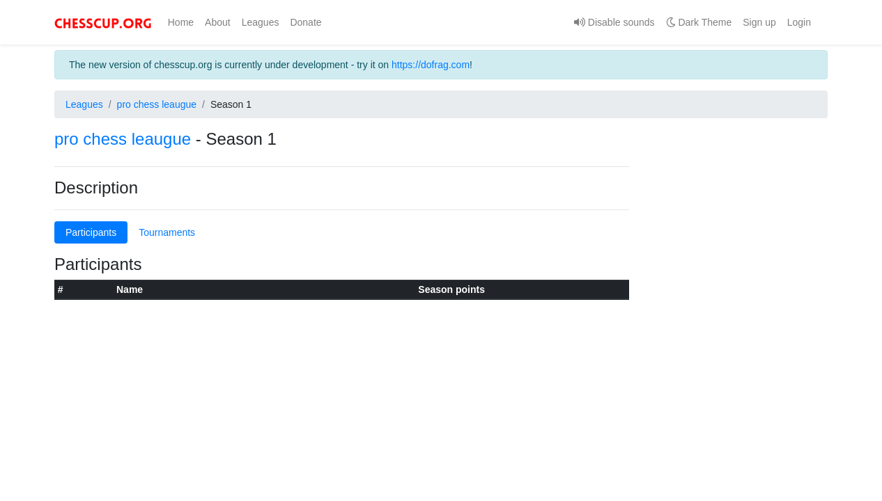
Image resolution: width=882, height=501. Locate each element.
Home (183, 22)
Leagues (260, 22)
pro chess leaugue (156, 104)
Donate (305, 22)
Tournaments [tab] (167, 232)
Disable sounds (614, 22)
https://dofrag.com (431, 64)
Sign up (759, 22)
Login (799, 22)
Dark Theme (699, 22)
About (218, 22)
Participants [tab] (90, 232)
